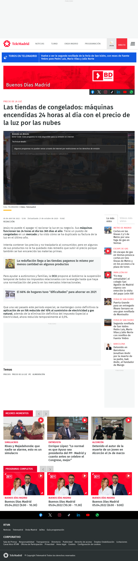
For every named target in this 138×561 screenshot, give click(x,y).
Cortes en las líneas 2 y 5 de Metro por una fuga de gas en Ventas (107, 230)
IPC (29, 374)
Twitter (99, 92)
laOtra (42, 530)
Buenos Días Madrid (16, 498)
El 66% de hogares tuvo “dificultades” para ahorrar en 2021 (10, 295)
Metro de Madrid (122, 228)
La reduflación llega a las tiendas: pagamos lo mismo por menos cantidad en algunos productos (10, 263)
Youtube (125, 92)
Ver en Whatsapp (97, 515)
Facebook (92, 92)
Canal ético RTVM (11, 544)
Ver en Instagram (59, 515)
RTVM (6, 525)
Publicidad (68, 542)
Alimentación (38, 374)
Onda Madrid (71, 44)
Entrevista (55, 442)
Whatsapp (131, 92)
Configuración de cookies (89, 544)
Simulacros (11, 442)
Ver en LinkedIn (78, 515)
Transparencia (42, 542)
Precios (7, 374)
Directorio (56, 542)
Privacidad (49, 544)
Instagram (105, 92)
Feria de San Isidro (123, 299)
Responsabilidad (26, 542)
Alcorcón (98, 442)
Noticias (39, 44)
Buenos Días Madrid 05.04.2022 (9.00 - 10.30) (23, 483)
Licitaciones (121, 542)
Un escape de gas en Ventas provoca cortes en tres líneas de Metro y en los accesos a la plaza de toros (107, 250)
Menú (132, 43)
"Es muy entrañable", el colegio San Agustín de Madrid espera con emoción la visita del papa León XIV (107, 274)
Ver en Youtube (88, 515)
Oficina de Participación (32, 544)
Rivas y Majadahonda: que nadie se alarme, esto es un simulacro (23, 428)
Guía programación (55, 530)
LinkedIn (118, 92)
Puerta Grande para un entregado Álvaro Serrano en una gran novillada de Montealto (107, 301)
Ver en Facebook (40, 515)
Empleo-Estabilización (104, 542)
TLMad (54, 44)
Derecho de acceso (83, 542)
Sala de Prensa (10, 542)
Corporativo (12, 537)
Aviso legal (61, 544)
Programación (93, 44)
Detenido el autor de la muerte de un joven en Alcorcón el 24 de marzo (111, 428)
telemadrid (12, 555)
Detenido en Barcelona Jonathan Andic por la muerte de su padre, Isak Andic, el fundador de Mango (107, 346)
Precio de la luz (12, 101)
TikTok (112, 92)
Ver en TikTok (69, 515)
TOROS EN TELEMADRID (23, 56)
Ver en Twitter (50, 515)
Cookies (71, 544)
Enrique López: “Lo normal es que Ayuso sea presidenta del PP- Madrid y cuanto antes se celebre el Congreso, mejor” (67, 428)
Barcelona (119, 344)
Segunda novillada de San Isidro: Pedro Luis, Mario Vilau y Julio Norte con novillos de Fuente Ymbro (107, 322)
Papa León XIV (120, 272)
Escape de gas (120, 249)
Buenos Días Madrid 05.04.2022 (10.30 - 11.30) (67, 483)
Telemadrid (18, 530)
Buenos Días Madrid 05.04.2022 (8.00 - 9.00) (111, 483)
